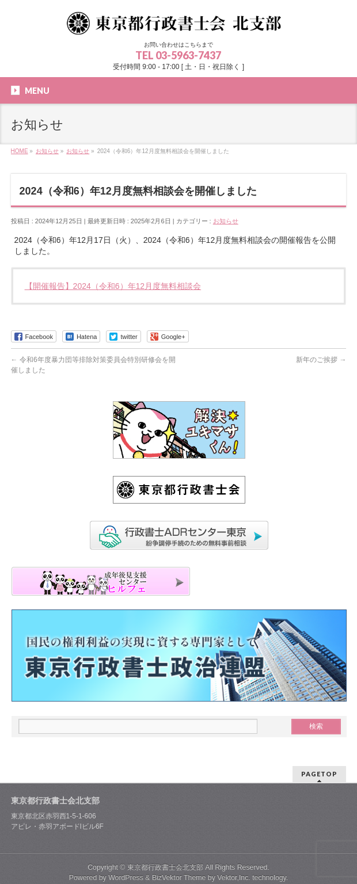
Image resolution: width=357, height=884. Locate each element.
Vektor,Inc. (233, 878)
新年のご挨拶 (321, 360)
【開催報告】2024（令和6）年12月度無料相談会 (113, 286)
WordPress (125, 878)
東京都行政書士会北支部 (165, 867)
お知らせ (225, 221)
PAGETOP (319, 774)
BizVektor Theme (179, 878)
